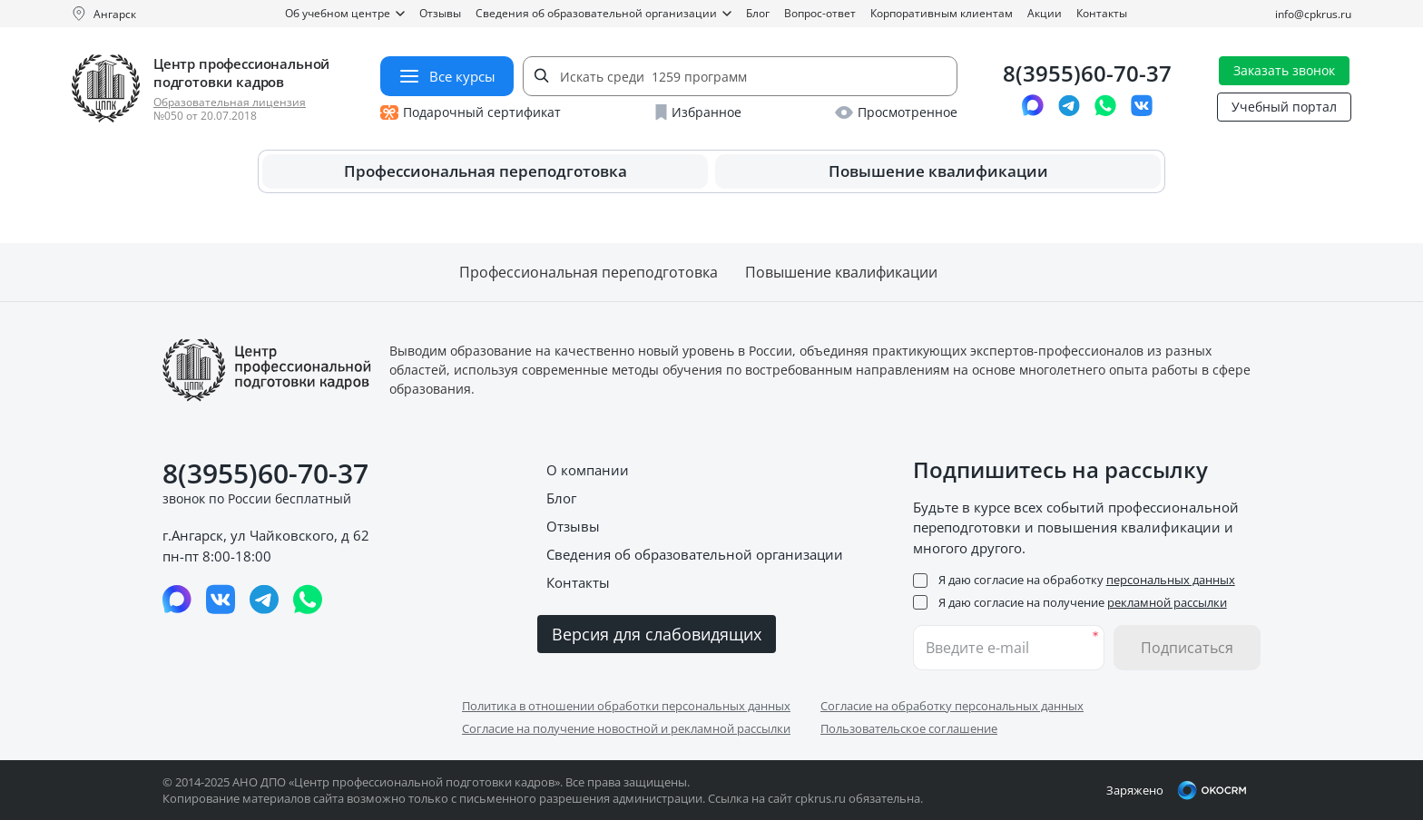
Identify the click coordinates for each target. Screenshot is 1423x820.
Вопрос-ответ (820, 13)
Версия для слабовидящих (656, 634)
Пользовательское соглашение (908, 728)
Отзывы (440, 13)
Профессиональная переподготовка (485, 171)
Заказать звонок (1284, 70)
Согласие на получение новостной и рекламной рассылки (626, 728)
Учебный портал (1284, 106)
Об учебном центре (345, 13)
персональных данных (1170, 579)
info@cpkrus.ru (1313, 14)
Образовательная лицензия (229, 102)
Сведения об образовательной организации (603, 13)
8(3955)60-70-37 (1087, 74)
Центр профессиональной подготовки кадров (241, 72)
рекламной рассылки (1167, 602)
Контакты (1101, 13)
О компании (587, 470)
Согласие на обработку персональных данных (952, 706)
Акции (1044, 13)
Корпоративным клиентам (941, 13)
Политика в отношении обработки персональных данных (626, 706)
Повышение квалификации (938, 171)
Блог (758, 13)
